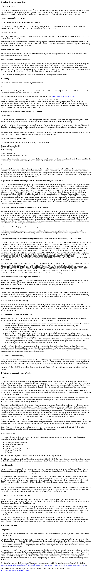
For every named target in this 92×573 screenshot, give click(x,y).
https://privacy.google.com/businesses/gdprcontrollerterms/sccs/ (65, 565)
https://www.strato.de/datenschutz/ (63, 96)
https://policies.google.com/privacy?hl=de (15, 570)
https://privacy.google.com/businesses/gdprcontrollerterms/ (20, 565)
